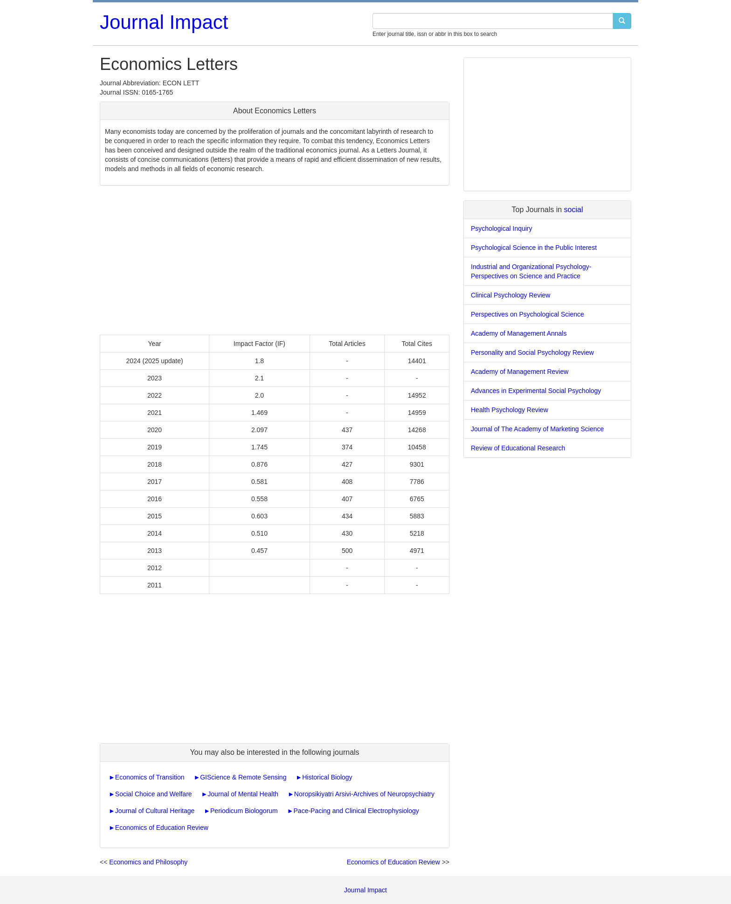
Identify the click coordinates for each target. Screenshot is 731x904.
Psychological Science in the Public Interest (534, 247)
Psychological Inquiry (501, 228)
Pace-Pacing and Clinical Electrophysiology (356, 810)
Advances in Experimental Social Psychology (536, 390)
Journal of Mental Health (242, 794)
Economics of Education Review (161, 827)
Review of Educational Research (518, 448)
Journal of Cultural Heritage (154, 810)
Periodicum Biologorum (244, 810)
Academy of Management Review (519, 371)
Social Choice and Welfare (153, 794)
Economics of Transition (150, 777)
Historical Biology (327, 777)
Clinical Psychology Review (510, 295)
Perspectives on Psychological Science (527, 314)
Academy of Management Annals (518, 333)
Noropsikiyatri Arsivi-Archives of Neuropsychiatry (364, 794)
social (573, 210)
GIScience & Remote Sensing (243, 777)
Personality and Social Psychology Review (532, 352)
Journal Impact (164, 22)
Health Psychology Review (509, 410)
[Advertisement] (274, 260)
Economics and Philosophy (148, 862)
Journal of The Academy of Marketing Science (537, 429)
